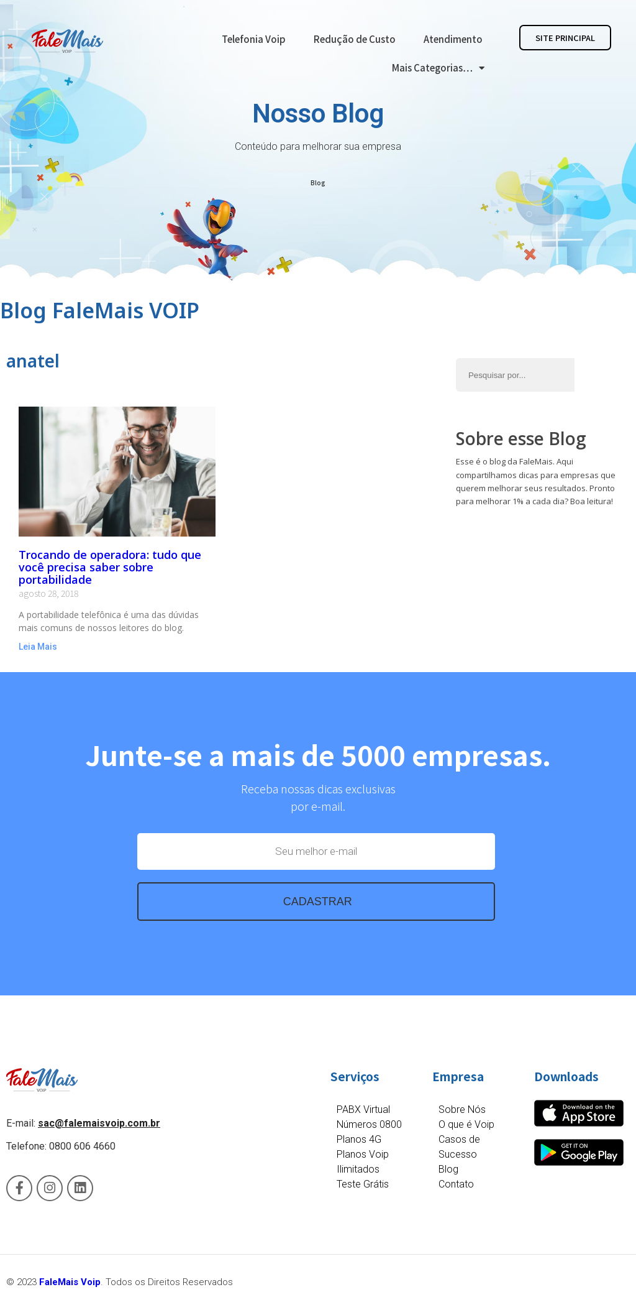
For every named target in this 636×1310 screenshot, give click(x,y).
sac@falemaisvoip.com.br (99, 1123)
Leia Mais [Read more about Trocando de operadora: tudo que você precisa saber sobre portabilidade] (38, 647)
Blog (318, 182)
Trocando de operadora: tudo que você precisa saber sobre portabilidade (110, 567)
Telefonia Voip (254, 38)
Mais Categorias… (438, 68)
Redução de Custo (355, 38)
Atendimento (453, 38)
